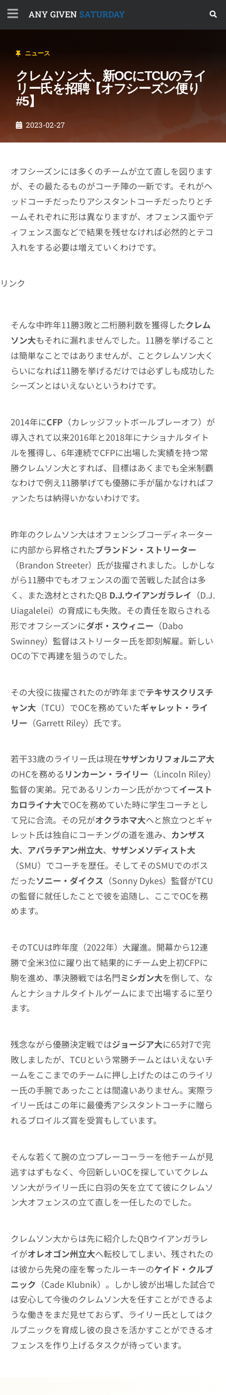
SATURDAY (77, 14)
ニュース (37, 53)
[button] (213, 14)
